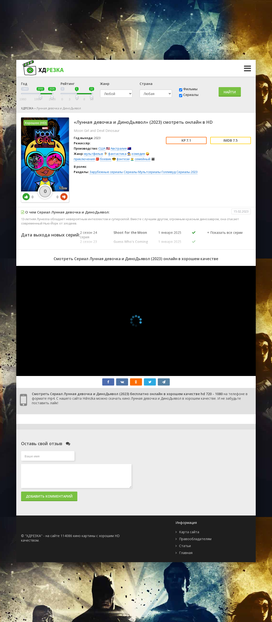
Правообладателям (195, 539)
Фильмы (190, 89)
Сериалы (190, 94)
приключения (84, 159)
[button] (225, 237)
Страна (146, 83)
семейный (142, 159)
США (101, 148)
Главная (186, 552)
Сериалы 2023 (187, 172)
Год (24, 83)
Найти (230, 92)
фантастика (117, 153)
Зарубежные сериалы (106, 172)
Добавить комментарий (49, 496)
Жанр (104, 83)
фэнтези (123, 159)
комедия (138, 153)
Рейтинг (67, 83)
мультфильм (93, 153)
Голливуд (169, 172)
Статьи (185, 546)
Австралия (119, 148)
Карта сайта (189, 532)
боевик (105, 159)
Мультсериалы (149, 172)
